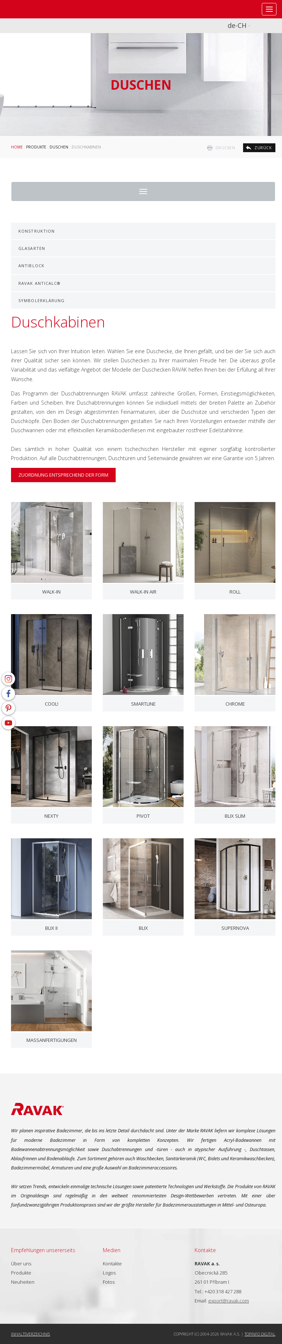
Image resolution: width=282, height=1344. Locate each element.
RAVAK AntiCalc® (39, 283)
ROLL (235, 591)
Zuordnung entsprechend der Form (63, 475)
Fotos (109, 1282)
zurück (262, 147)
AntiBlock (31, 265)
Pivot (143, 816)
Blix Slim (235, 816)
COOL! (51, 703)
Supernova (235, 928)
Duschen (59, 147)
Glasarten (31, 248)
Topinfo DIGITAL (260, 1334)
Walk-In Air (143, 591)
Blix (143, 928)
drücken (225, 147)
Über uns (21, 1263)
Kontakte (112, 1263)
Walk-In (51, 591)
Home (17, 147)
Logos (109, 1272)
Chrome (235, 703)
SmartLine (143, 703)
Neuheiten (23, 1282)
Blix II (51, 928)
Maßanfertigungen (51, 1040)
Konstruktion (36, 231)
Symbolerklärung (41, 300)
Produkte (36, 147)
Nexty (51, 816)
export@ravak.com (228, 1300)
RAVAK (27, 9)
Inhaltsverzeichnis (30, 1334)
